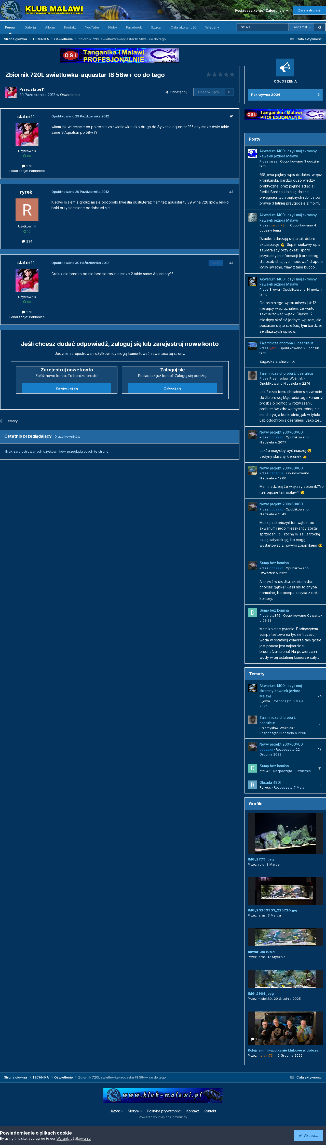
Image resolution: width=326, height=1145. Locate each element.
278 (27, 166)
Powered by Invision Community (163, 1117)
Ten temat (299, 27)
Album (50, 27)
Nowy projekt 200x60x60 (281, 432)
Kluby (112, 27)
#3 (231, 263)
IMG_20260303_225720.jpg (272, 910)
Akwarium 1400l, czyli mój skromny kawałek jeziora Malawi (281, 691)
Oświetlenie (70, 94)
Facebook (134, 27)
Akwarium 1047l (261, 952)
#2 (231, 192)
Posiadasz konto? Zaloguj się (261, 10)
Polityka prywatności (164, 1111)
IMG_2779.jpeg (261, 859)
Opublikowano (285, 383)
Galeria (30, 27)
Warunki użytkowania (74, 1138)
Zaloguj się (172, 388)
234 (27, 241)
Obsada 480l (270, 782)
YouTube (92, 27)
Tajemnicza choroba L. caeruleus (287, 343)
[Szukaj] (263, 27)
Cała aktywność (183, 27)
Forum (10, 29)
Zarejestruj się (309, 10)
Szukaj (156, 27)
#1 (231, 116)
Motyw (135, 1111)
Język (116, 1111)
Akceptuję (309, 1135)
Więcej (212, 27)
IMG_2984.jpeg (261, 993)
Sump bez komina (274, 563)
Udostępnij (176, 92)
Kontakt (70, 27)
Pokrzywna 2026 (265, 94)
